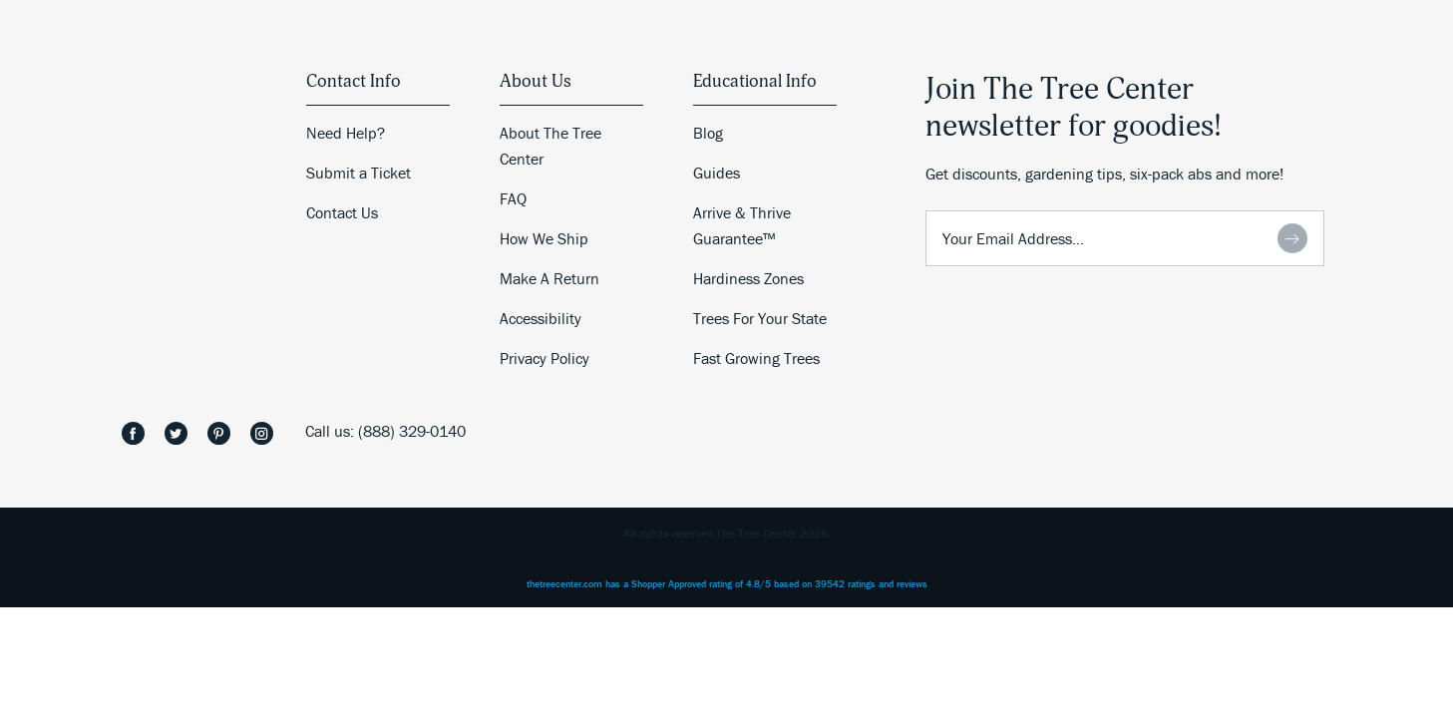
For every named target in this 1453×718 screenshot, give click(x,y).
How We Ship (544, 238)
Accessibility (540, 318)
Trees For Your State (760, 318)
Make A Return (549, 278)
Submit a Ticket (358, 172)
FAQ (513, 198)
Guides (716, 172)
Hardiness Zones (748, 278)
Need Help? (345, 133)
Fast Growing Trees (756, 358)
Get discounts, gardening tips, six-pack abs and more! (1104, 173)
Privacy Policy (544, 358)
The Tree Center (149, 374)
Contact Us (342, 212)
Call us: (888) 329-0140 (385, 431)
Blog (708, 133)
